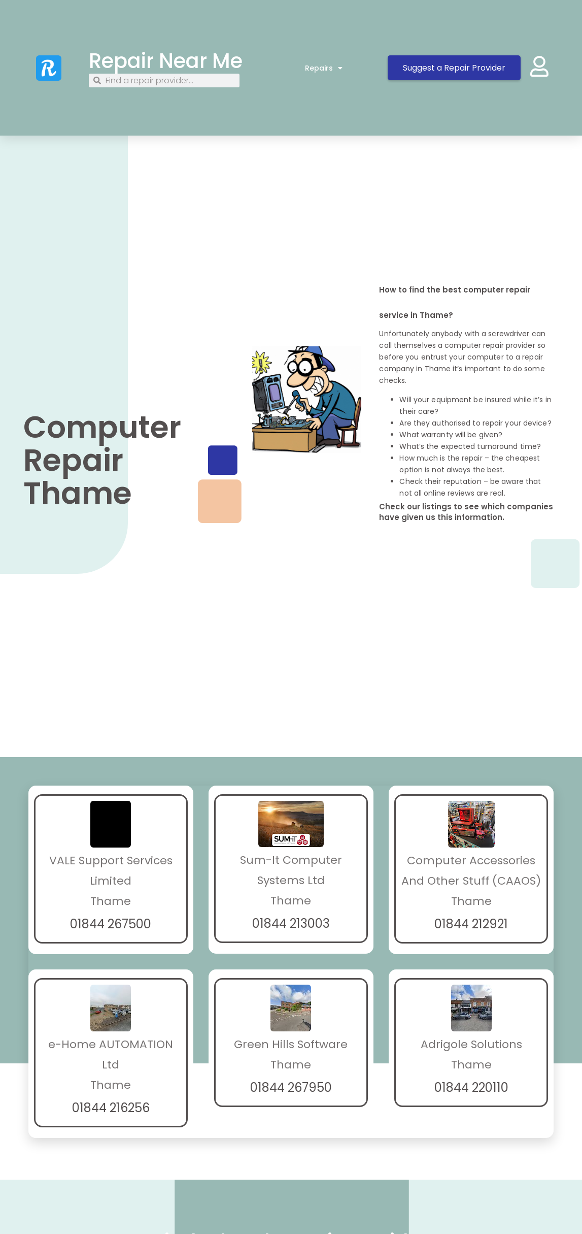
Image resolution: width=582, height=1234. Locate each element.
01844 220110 (471, 1087)
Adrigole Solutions (471, 1044)
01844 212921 (471, 924)
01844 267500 (110, 924)
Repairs (324, 68)
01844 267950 (291, 1087)
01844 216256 (111, 1107)
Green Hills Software (291, 1044)
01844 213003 (291, 923)
